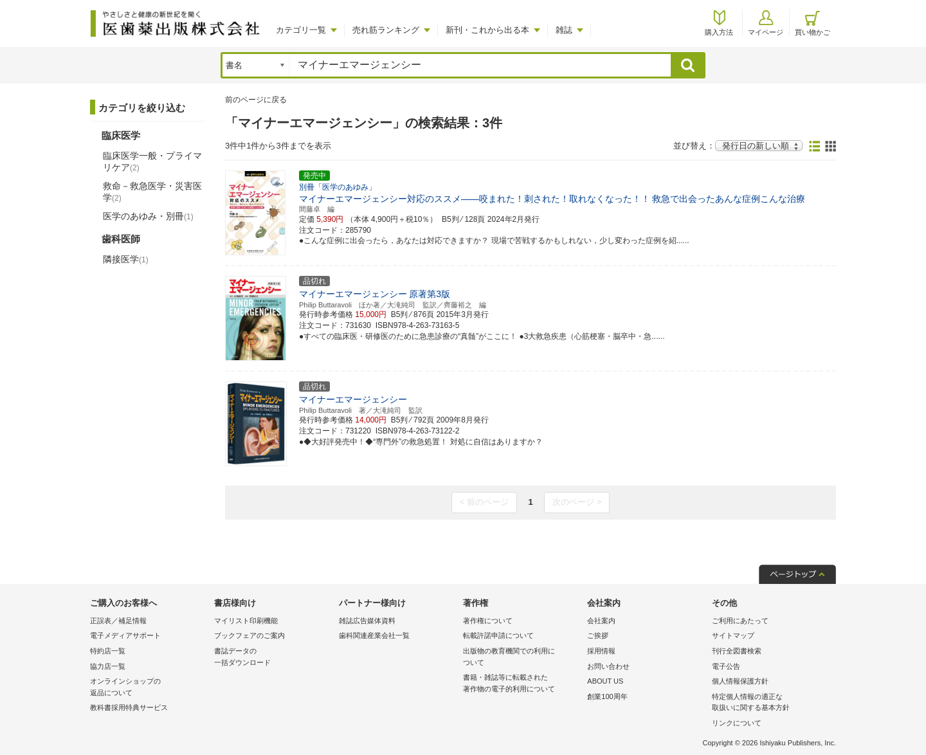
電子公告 (726, 666)
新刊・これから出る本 (487, 30)
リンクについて (736, 723)
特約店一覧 (107, 651)
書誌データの (273, 657)
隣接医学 (126, 259)
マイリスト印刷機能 (246, 620)
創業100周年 (607, 696)
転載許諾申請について (498, 635)
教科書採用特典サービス (129, 707)
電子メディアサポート (125, 635)
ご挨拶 (597, 635)
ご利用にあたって (740, 620)
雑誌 (564, 30)
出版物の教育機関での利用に (522, 657)
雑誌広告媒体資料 (367, 620)
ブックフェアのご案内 (249, 635)
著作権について (488, 620)
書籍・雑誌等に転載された (522, 684)
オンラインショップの (149, 687)
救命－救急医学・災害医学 (152, 192)
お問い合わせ (608, 666)
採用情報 (601, 651)
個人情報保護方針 (740, 681)
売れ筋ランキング (385, 30)
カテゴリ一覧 (301, 30)
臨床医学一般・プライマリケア (152, 161)
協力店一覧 (107, 666)
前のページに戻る (256, 99)
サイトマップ (733, 635)
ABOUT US (605, 681)
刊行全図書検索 (736, 651)
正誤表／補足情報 (118, 620)
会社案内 (601, 620)
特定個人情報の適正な (771, 703)
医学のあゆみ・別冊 (148, 216)
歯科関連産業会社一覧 (374, 635)
